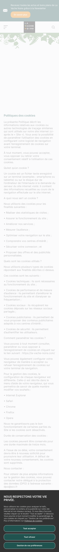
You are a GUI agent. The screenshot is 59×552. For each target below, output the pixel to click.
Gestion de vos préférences (29, 545)
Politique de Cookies (33, 521)
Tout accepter (29, 528)
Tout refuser (29, 537)
